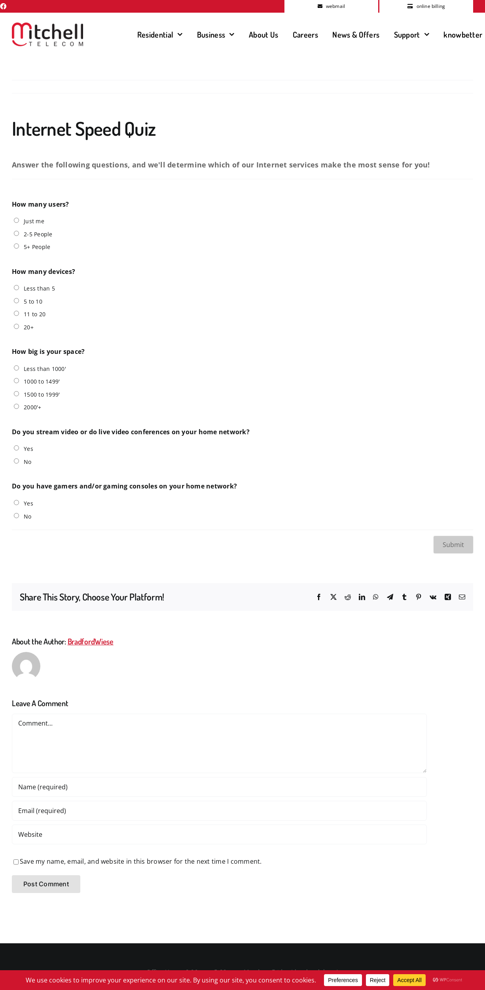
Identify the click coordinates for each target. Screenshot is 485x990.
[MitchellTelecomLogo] (47, 25)
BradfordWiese (91, 641)
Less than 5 (39, 288)
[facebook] (3, 6)
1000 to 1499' (42, 381)
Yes (28, 448)
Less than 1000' (45, 368)
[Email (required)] (219, 811)
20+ (29, 327)
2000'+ (32, 407)
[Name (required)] (219, 787)
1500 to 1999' (42, 394)
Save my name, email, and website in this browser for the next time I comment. (140, 861)
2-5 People (38, 234)
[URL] (219, 834)
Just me (34, 221)
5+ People (37, 247)
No (27, 462)
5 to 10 (33, 301)
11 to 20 (34, 314)
